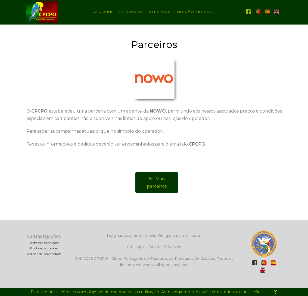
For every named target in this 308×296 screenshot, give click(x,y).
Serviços (159, 12)
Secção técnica (195, 12)
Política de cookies (44, 248)
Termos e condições (44, 243)
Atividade (130, 12)
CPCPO (197, 144)
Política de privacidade (44, 254)
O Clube (103, 12)
